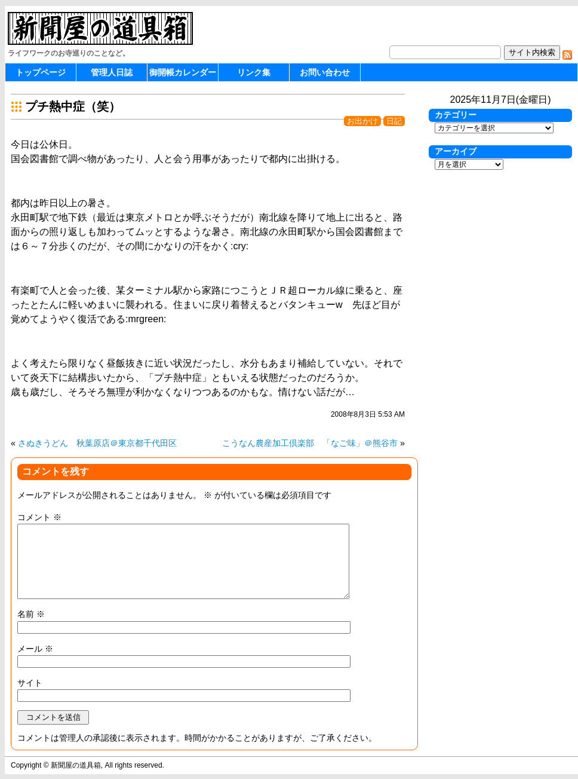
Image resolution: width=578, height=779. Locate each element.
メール (35, 648)
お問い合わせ (325, 72)
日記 (394, 121)
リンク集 (253, 72)
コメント (39, 517)
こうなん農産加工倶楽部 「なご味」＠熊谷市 (310, 443)
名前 (31, 614)
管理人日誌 (112, 72)
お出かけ (362, 121)
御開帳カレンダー (182, 72)
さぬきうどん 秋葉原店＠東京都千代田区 (97, 443)
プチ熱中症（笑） (73, 106)
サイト (29, 683)
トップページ (41, 72)
